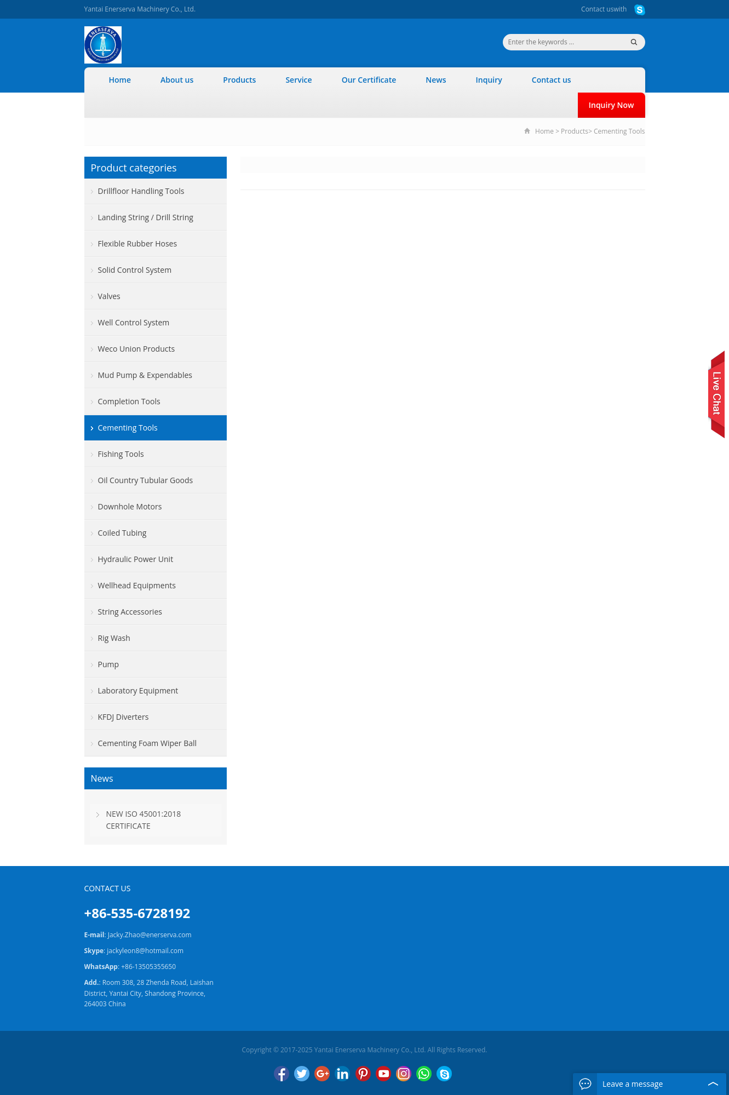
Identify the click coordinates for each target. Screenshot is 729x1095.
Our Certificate (369, 79)
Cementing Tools (619, 131)
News (436, 79)
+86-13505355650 (148, 966)
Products (239, 79)
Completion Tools (129, 401)
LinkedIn (342, 1073)
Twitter (301, 1073)
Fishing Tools (121, 454)
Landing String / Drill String (145, 217)
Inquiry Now (611, 105)
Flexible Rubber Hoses (137, 243)
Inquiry (489, 79)
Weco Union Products (136, 348)
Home (120, 79)
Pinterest (363, 1073)
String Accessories (130, 611)
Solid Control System (135, 270)
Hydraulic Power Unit (136, 559)
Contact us (597, 9)
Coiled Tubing (122, 533)
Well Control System (134, 322)
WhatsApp (424, 1073)
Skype (444, 1073)
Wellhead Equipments (137, 585)
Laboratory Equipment (138, 690)
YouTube (383, 1073)
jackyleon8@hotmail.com (145, 950)
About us (176, 79)
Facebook (281, 1073)
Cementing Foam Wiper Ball (147, 743)
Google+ (322, 1073)
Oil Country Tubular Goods (145, 480)
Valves (109, 296)
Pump (108, 664)
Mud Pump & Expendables (145, 375)
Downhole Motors (130, 506)
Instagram (403, 1073)
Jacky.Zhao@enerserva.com (150, 934)
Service (298, 79)
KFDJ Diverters (123, 717)
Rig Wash (114, 638)
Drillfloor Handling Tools (141, 191)
